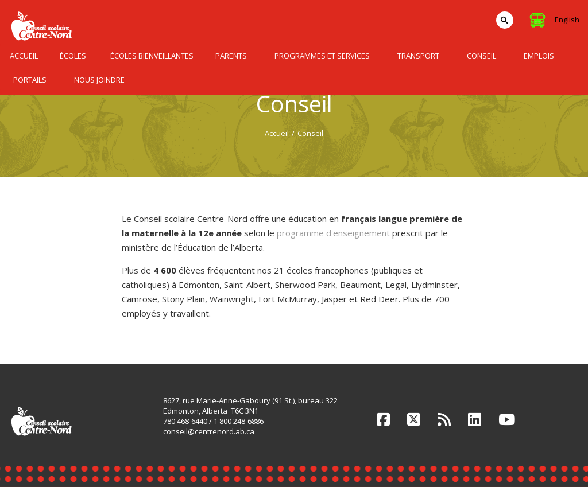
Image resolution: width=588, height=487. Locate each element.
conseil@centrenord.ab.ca (208, 431)
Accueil (277, 133)
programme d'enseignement (333, 233)
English (567, 19)
